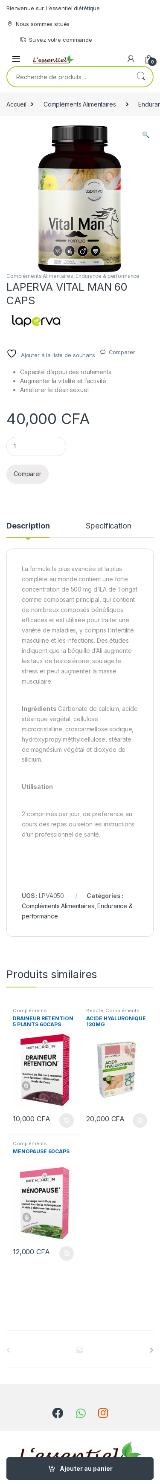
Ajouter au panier (86, 1468)
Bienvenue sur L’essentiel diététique (53, 8)
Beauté (94, 1010)
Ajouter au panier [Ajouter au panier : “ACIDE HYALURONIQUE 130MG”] (140, 1120)
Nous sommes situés (38, 24)
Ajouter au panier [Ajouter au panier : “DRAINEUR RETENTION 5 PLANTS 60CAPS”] (66, 1120)
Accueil (16, 104)
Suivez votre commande (56, 39)
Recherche (141, 77)
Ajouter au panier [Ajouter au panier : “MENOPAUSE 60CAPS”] (66, 1253)
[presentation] (152, 1350)
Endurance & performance (108, 276)
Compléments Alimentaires (80, 104)
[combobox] (68, 77)
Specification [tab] (108, 526)
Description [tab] (27, 526)
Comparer (122, 352)
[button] (145, 135)
